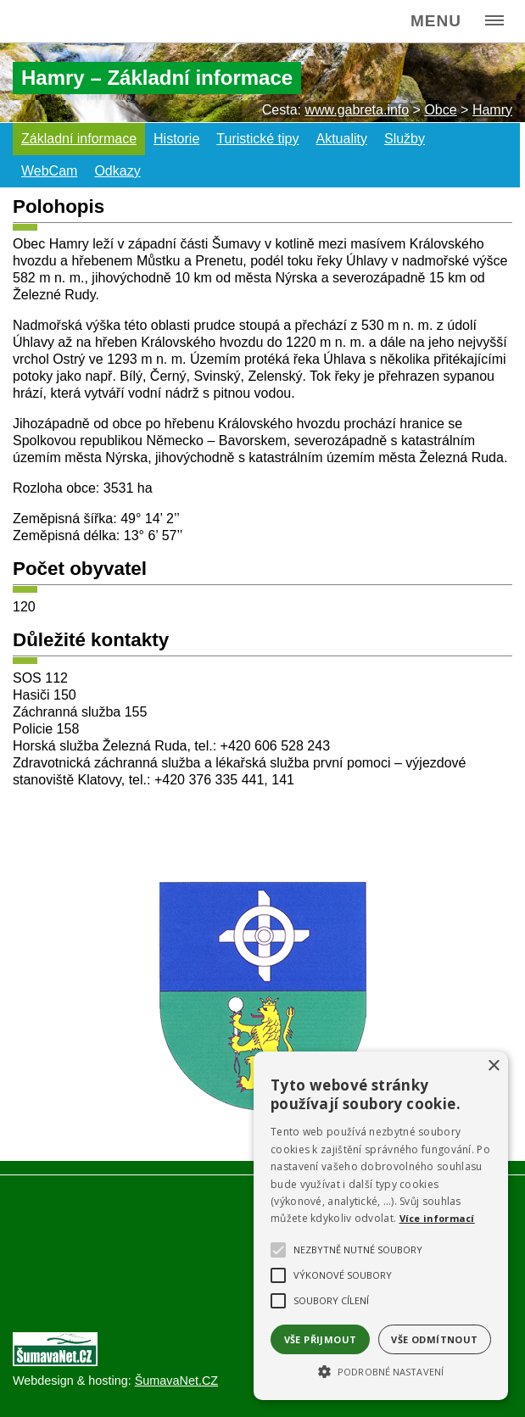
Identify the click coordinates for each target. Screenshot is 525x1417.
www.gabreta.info (356, 110)
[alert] (381, 1226)
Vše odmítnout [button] (434, 1339)
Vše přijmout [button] (320, 1339)
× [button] (493, 1066)
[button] (381, 1370)
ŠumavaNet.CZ (176, 1380)
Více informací (437, 1218)
